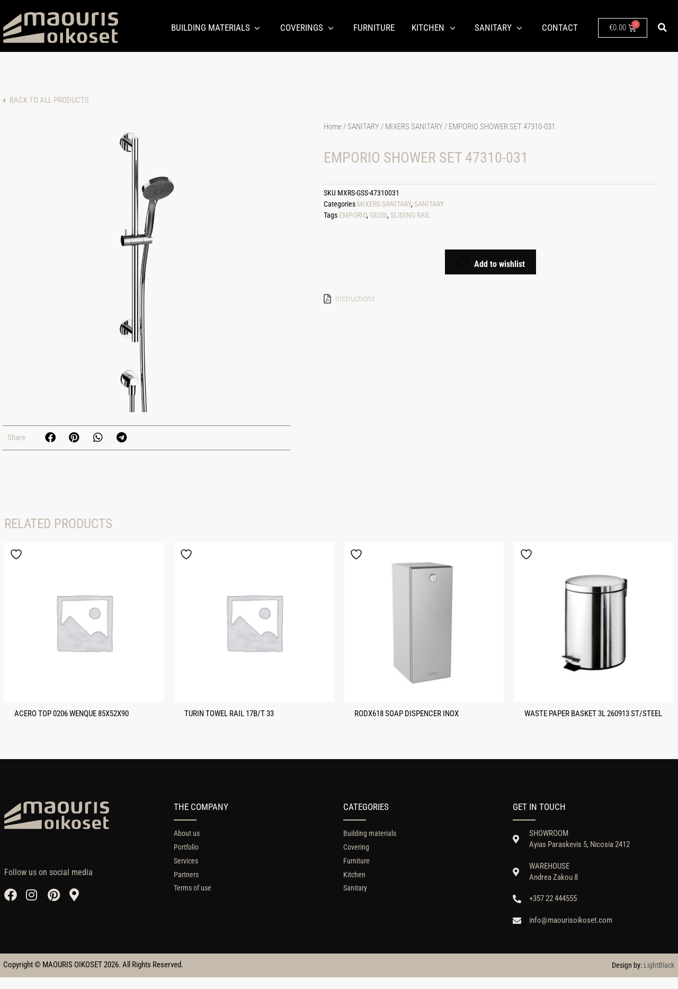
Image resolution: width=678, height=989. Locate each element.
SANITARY (363, 126)
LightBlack (659, 977)
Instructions (355, 298)
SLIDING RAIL (410, 215)
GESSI (378, 215)
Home (333, 126)
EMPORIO (353, 215)
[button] (663, 27)
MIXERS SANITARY (414, 126)
